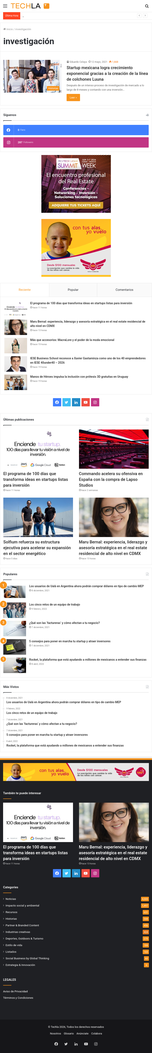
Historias (11, 918)
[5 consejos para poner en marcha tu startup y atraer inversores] (14, 647)
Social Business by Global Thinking (27, 958)
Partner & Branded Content (22, 925)
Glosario (69, 1033)
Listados (11, 951)
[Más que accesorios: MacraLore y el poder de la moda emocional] (15, 345)
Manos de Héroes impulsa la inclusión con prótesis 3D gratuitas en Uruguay (79, 376)
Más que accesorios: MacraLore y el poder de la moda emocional (72, 340)
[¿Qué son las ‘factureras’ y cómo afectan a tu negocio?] (14, 628)
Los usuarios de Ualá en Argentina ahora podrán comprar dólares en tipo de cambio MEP (86, 586)
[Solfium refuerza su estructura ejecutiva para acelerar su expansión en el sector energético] (38, 517)
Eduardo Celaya (78, 61)
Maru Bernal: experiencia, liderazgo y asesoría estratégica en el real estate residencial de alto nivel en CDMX (113, 548)
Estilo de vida (14, 945)
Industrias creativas (18, 932)
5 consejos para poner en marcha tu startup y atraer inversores (69, 641)
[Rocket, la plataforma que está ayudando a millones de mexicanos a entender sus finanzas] (14, 665)
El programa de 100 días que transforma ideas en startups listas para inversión (69, 15)
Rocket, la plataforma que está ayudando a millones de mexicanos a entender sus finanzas (87, 659)
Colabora (96, 1033)
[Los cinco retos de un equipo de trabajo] (14, 610)
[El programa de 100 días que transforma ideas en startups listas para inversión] (15, 309)
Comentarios (124, 290)
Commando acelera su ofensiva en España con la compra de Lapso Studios (111, 479)
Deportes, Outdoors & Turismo (24, 938)
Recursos (11, 912)
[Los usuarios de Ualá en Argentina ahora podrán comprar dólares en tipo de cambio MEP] (14, 592)
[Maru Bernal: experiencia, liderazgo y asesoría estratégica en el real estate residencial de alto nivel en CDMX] (15, 327)
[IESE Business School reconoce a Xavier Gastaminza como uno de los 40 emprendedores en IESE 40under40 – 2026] (15, 364)
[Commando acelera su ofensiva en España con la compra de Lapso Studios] (114, 449)
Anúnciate (83, 1033)
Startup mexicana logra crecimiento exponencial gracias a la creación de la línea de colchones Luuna (107, 73)
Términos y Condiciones (18, 997)
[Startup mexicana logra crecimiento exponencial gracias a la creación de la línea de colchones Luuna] (32, 76)
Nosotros (55, 1033)
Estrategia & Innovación (20, 965)
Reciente (25, 290)
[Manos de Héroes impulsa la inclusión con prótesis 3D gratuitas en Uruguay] (15, 382)
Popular (73, 290)
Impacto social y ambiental (22, 905)
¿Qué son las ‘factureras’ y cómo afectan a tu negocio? (64, 623)
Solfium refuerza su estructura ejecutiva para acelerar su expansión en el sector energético (37, 548)
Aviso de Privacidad (15, 991)
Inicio (8, 29)
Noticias (11, 898)
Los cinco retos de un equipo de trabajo (54, 604)
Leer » (73, 97)
